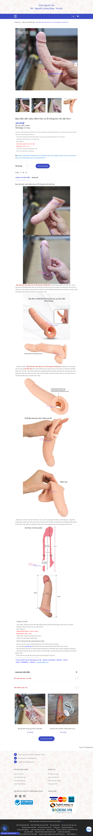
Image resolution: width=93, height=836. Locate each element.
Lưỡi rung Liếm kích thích (38, 829)
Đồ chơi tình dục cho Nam (29, 827)
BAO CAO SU (50, 829)
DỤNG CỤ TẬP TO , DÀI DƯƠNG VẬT (66, 829)
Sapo (62, 821)
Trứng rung (56, 827)
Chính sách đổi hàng (19, 784)
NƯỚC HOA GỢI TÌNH (64, 832)
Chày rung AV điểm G (23, 829)
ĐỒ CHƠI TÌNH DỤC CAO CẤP (39, 825)
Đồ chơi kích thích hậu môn (68, 825)
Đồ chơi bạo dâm (55, 825)
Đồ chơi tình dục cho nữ (44, 827)
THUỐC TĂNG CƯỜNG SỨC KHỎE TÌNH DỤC (52, 834)
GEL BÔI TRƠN (28, 832)
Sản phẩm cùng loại (20, 687)
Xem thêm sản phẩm (46, 738)
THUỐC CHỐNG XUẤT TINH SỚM (27, 834)
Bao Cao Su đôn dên (28, 22)
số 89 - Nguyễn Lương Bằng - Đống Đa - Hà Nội (31, 754)
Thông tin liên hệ (52, 784)
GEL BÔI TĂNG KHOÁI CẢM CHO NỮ (45, 832)
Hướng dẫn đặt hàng (19, 780)
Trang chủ (17, 22)
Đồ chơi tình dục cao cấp (22, 678)
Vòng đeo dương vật (67, 827)
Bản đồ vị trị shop (19, 774)
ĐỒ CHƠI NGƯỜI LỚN (23, 825)
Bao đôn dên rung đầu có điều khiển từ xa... (63, 728)
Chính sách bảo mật (53, 777)
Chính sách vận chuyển (54, 780)
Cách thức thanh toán (20, 777)
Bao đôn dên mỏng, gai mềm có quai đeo (30, 728)
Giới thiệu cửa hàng (53, 774)
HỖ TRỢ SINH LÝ (72, 834)
